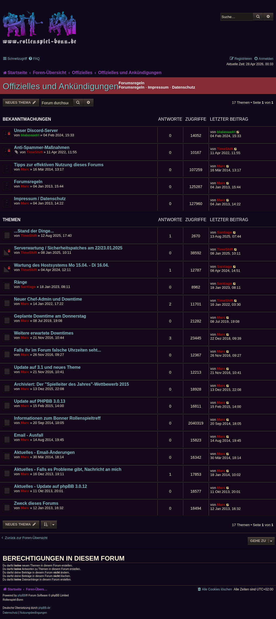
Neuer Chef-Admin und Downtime (48, 299)
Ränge (20, 282)
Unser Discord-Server (36, 130)
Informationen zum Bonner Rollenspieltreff (57, 418)
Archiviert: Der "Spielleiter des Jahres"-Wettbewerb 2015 (71, 384)
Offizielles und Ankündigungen (61, 86)
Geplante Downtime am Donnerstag (50, 316)
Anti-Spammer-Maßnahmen (42, 147)
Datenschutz (183, 87)
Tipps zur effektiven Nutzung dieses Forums (59, 164)
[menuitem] (34, 58)
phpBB (22, 595)
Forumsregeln (131, 87)
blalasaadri (30, 135)
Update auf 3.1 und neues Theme (47, 367)
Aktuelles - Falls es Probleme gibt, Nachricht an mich (67, 469)
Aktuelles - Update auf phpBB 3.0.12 (50, 486)
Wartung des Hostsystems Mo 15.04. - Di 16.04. (61, 265)
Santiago (224, 232)
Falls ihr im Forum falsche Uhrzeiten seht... (57, 350)
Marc (25, 169)
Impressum (158, 87)
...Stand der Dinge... (34, 231)
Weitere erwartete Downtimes (44, 333)
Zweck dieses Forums (36, 503)
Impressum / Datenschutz (40, 198)
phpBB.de (44, 607)
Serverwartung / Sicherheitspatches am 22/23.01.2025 (68, 248)
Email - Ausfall (28, 435)
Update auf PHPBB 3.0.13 (39, 401)
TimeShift (35, 152)
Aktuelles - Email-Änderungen (44, 452)
